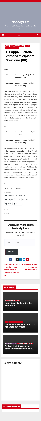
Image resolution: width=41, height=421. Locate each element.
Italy (11, 45)
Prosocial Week (19, 45)
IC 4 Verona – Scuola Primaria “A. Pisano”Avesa (29, 267)
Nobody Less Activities (12, 48)
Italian (27, 45)
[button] (34, 35)
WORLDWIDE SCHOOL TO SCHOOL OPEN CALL (19, 325)
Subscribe (11, 252)
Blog (7, 45)
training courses (10, 300)
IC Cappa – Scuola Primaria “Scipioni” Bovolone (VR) (19, 56)
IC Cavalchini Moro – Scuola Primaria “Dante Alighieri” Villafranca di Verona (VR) (11, 270)
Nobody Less (20, 22)
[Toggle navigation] (19, 35)
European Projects (10, 343)
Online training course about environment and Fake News (18, 349)
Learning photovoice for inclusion (18, 304)
